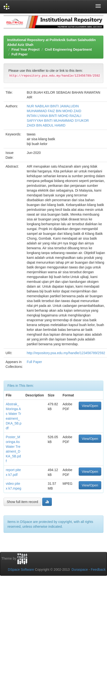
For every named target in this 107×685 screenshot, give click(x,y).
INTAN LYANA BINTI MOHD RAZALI (54, 116)
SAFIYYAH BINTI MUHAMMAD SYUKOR (58, 120)
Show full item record (22, 502)
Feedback (98, 569)
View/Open (90, 406)
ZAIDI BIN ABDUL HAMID (46, 125)
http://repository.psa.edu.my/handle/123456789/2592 (66, 353)
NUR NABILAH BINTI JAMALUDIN (53, 106)
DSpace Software (21, 569)
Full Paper (20, 54)
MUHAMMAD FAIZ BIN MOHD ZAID (54, 111)
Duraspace (79, 569)
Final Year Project (26, 49)
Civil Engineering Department (68, 49)
